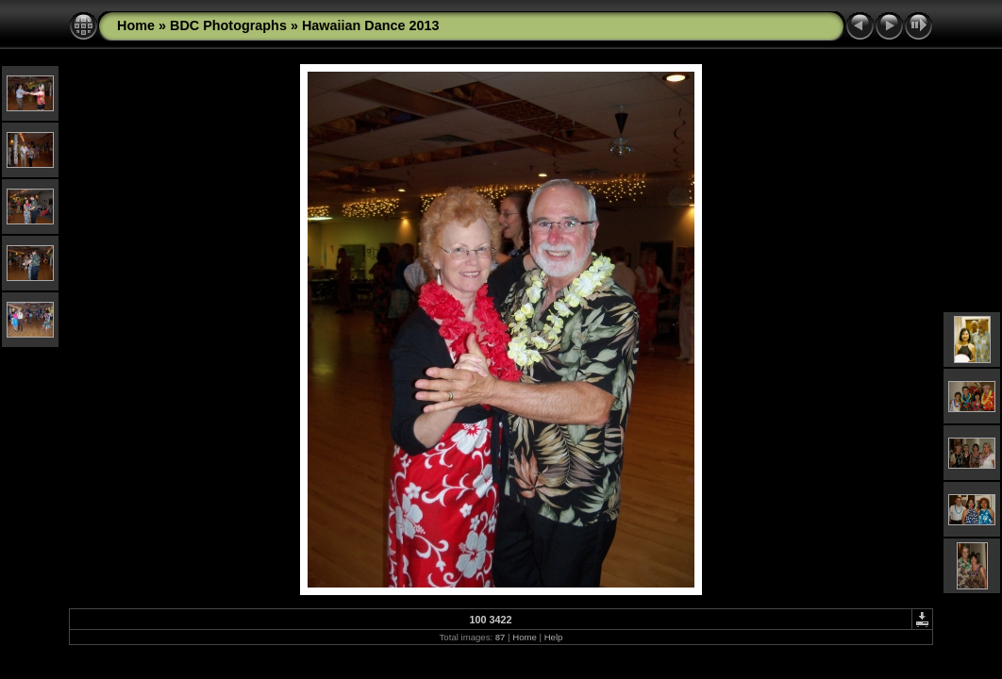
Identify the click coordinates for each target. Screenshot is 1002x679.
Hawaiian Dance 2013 (371, 25)
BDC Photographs (228, 25)
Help (553, 637)
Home (136, 25)
